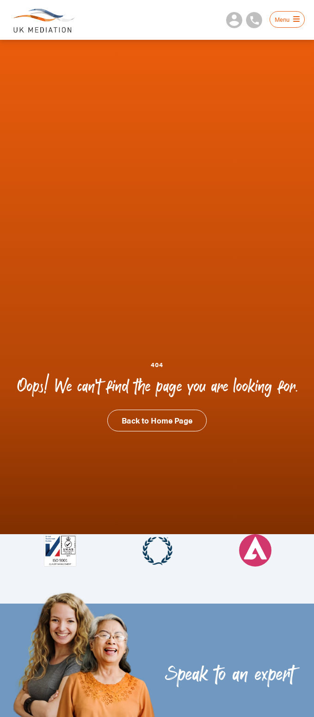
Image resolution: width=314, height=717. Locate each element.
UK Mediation (43, 20)
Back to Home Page (157, 420)
